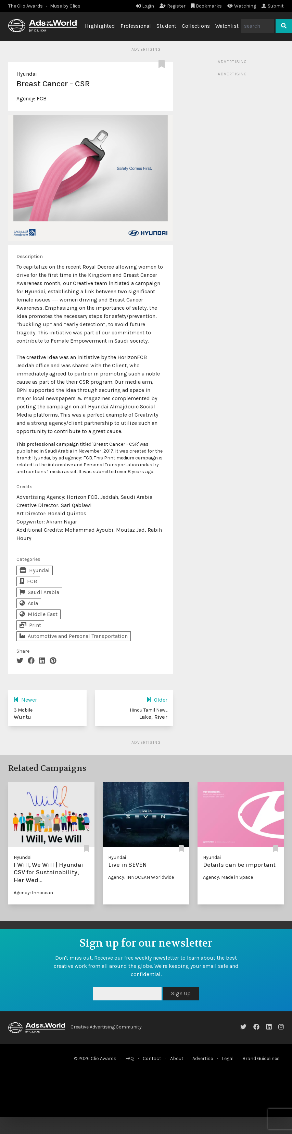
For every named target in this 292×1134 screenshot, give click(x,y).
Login (145, 6)
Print (30, 625)
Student (166, 26)
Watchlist (227, 26)
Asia (29, 603)
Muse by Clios (65, 6)
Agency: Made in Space (228, 877)
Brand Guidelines (261, 1058)
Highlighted (100, 26)
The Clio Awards (25, 6)
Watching (241, 6)
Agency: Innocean (33, 893)
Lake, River (153, 717)
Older (157, 700)
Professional (135, 26)
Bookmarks (206, 6)
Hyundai (26, 74)
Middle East (39, 614)
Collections (196, 26)
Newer (25, 700)
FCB (42, 98)
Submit (273, 6)
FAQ (129, 1058)
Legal (227, 1058)
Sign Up (181, 993)
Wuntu (22, 717)
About (176, 1058)
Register (173, 6)
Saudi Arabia (39, 592)
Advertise (202, 1058)
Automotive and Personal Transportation (74, 636)
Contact (152, 1058)
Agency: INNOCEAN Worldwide (141, 877)
